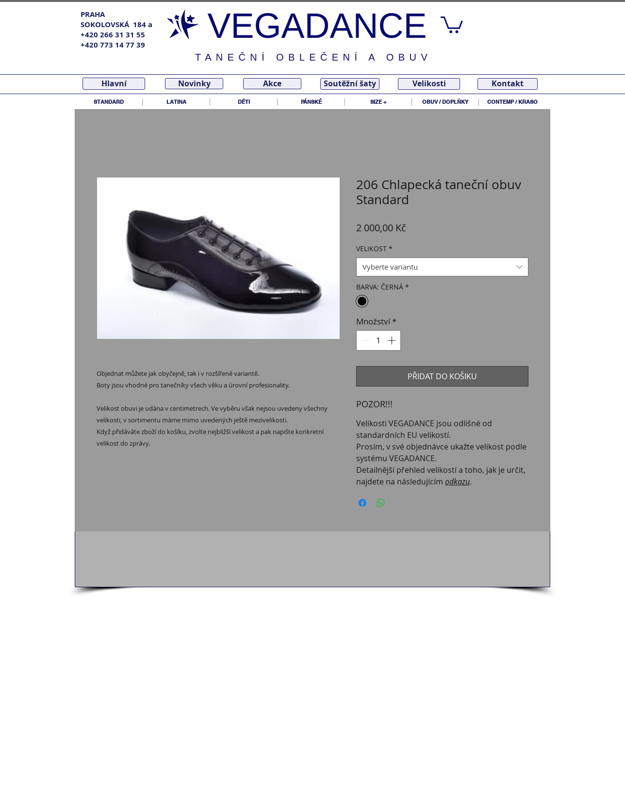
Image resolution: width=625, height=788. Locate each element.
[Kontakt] (507, 84)
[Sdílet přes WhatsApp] (381, 503)
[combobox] (442, 266)
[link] (452, 24)
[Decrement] (365, 340)
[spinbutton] (378, 340)
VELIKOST (374, 248)
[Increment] (392, 340)
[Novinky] (194, 83)
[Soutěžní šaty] (349, 84)
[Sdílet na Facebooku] (362, 503)
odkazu (457, 481)
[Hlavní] (113, 84)
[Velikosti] (429, 84)
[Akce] (272, 83)
